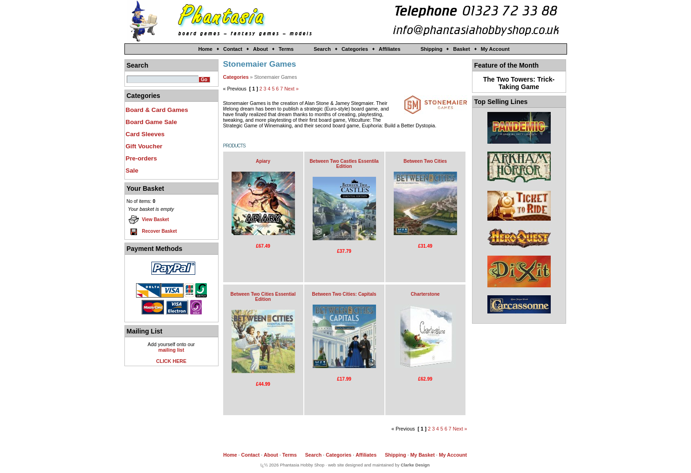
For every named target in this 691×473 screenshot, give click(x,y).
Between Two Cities (425, 161)
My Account (495, 49)
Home (205, 49)
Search (322, 49)
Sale (132, 170)
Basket (461, 49)
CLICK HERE (171, 361)
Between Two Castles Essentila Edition (343, 164)
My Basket (422, 455)
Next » (291, 88)
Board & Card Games (157, 109)
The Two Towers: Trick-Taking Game (519, 83)
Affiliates (389, 49)
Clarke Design (415, 465)
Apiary (263, 161)
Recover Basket (152, 231)
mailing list (171, 350)
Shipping (431, 49)
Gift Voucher (144, 146)
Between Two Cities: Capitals (344, 294)
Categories (355, 49)
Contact (232, 49)
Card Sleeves (145, 134)
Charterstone (424, 294)
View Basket (148, 220)
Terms (286, 49)
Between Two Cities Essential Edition (263, 297)
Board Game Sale (151, 121)
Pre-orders (141, 158)
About (260, 49)
